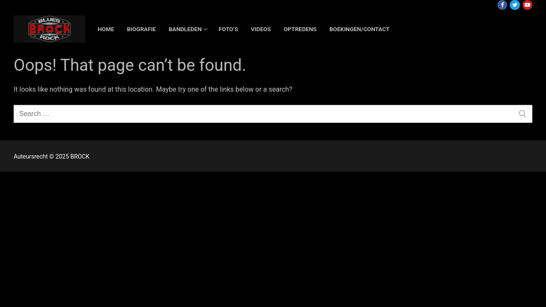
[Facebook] (502, 5)
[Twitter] (515, 5)
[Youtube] (527, 5)
